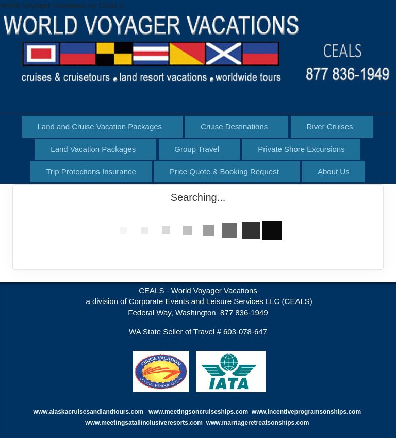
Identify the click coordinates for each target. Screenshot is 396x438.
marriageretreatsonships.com (266, 422)
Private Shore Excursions (301, 149)
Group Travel (196, 149)
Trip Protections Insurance (91, 171)
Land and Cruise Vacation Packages (100, 126)
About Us (334, 171)
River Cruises (329, 126)
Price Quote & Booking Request (224, 171)
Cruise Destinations (234, 126)
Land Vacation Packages (93, 149)
